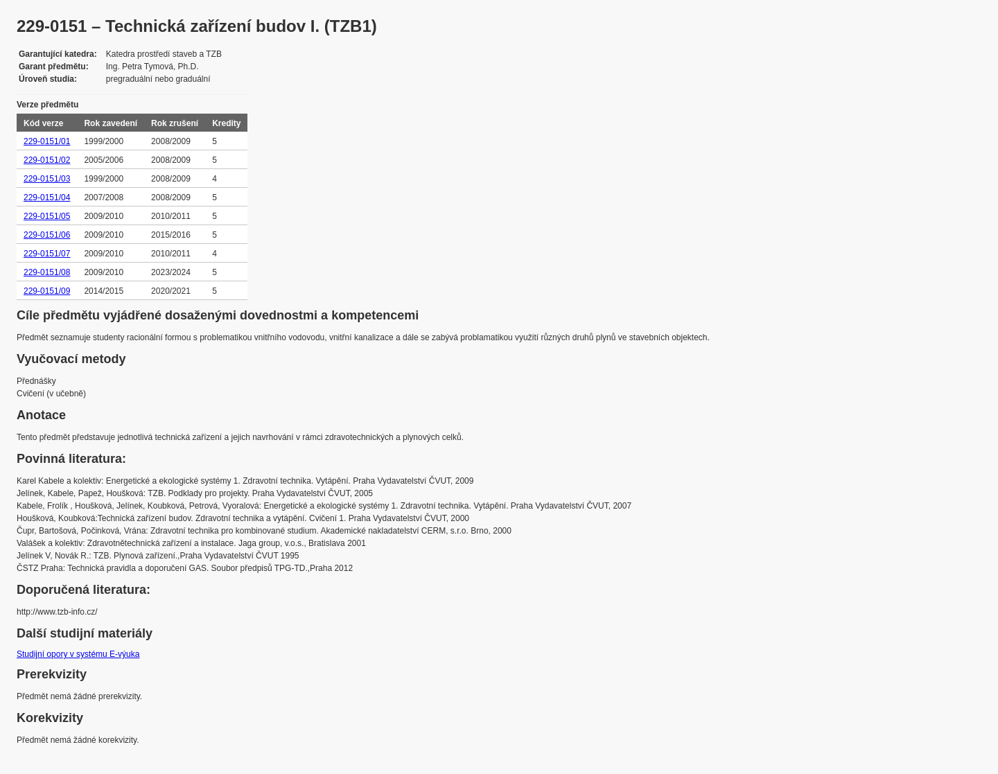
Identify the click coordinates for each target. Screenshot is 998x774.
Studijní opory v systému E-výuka (78, 654)
